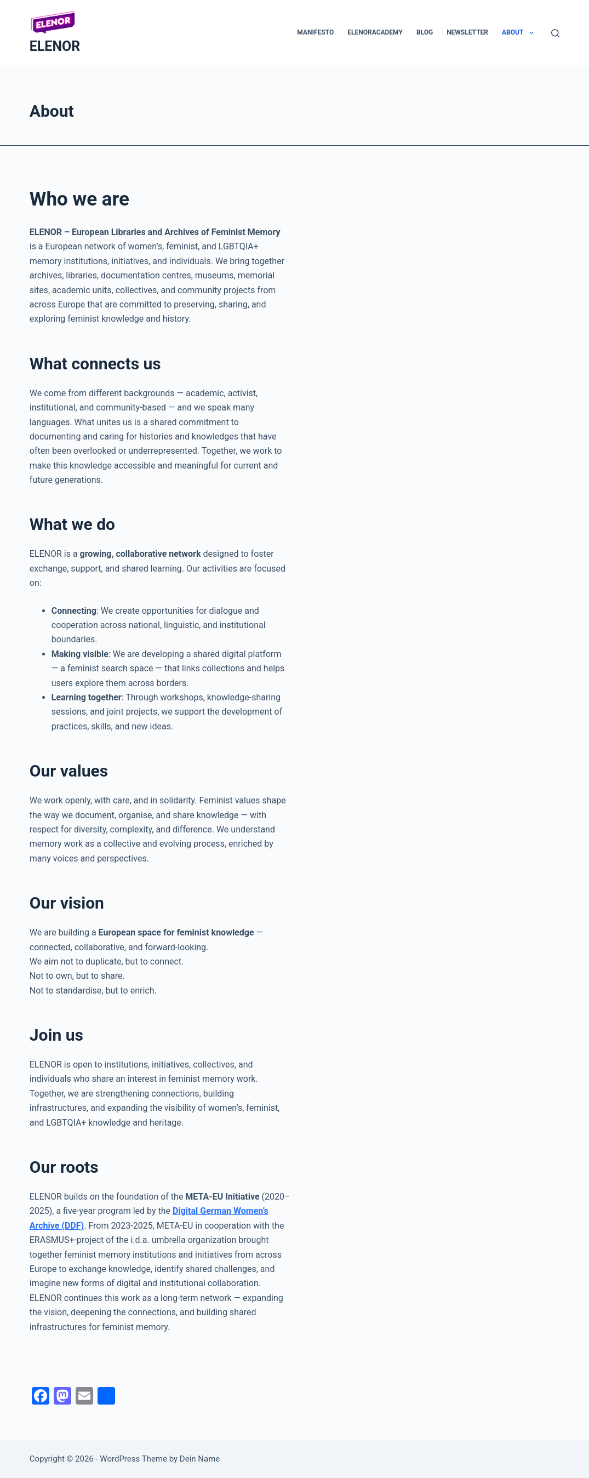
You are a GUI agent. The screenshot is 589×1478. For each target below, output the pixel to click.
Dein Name (200, 1459)
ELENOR (55, 46)
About (520, 32)
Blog (424, 32)
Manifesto (315, 32)
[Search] (555, 33)
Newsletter (467, 32)
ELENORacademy (375, 32)
